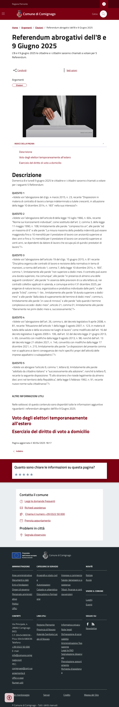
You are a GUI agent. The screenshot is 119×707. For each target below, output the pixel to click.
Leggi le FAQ (67, 650)
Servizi (46, 695)
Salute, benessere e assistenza (71, 582)
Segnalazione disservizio (71, 655)
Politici (15, 603)
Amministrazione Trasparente (71, 645)
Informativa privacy (70, 624)
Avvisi (89, 580)
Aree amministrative (22, 575)
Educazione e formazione (47, 596)
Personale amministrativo (22, 596)
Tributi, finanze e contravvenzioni (71, 592)
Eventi (89, 604)
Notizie (89, 575)
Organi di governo (20, 589)
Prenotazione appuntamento (71, 663)
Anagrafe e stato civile (47, 577)
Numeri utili (17, 682)
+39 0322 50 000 (21, 647)
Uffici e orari (18, 678)
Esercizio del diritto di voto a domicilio (50, 431)
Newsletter (91, 628)
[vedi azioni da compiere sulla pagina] (69, 70)
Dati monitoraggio (20, 695)
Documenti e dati (20, 580)
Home (15, 27)
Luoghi (89, 600)
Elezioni (39, 27)
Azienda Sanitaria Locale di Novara (47, 636)
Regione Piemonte (20, 3)
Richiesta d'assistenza (71, 670)
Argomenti (26, 27)
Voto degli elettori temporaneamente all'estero (49, 420)
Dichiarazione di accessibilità (71, 636)
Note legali (66, 629)
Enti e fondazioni (20, 584)
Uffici (14, 608)
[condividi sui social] (19, 70)
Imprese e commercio (71, 575)
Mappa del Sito (91, 695)
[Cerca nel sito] (102, 13)
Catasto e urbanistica (47, 589)
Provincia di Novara (46, 629)
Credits (66, 695)
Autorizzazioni (43, 584)
